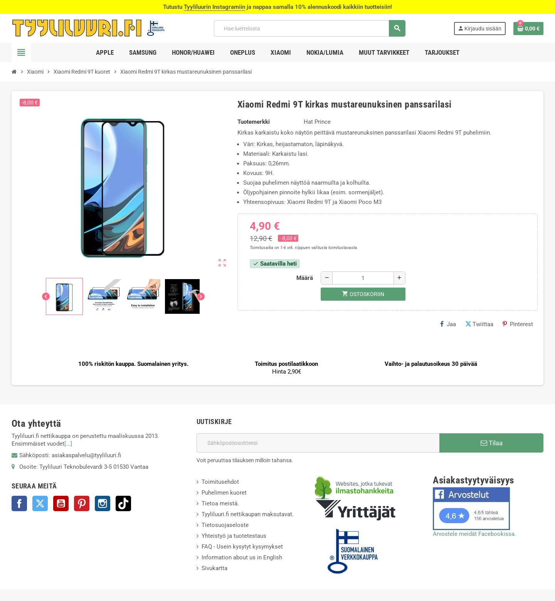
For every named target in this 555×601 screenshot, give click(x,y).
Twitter (40, 503)
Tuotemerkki (253, 121)
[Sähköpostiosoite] (318, 443)
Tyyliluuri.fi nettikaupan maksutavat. (248, 514)
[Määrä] (363, 278)
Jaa (448, 324)
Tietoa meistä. (220, 503)
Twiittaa (479, 324)
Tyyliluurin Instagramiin (214, 6)
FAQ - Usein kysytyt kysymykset (242, 546)
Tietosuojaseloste (225, 525)
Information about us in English (242, 557)
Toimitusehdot (220, 481)
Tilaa (492, 443)
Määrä (304, 277)
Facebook (19, 503)
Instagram (102, 503)
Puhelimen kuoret (224, 492)
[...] (68, 443)
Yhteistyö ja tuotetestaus (234, 535)
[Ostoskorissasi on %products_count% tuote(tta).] (528, 28)
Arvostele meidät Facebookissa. (474, 533)
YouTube (61, 503)
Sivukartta (214, 568)
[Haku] (309, 28)
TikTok (123, 503)
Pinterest (518, 324)
